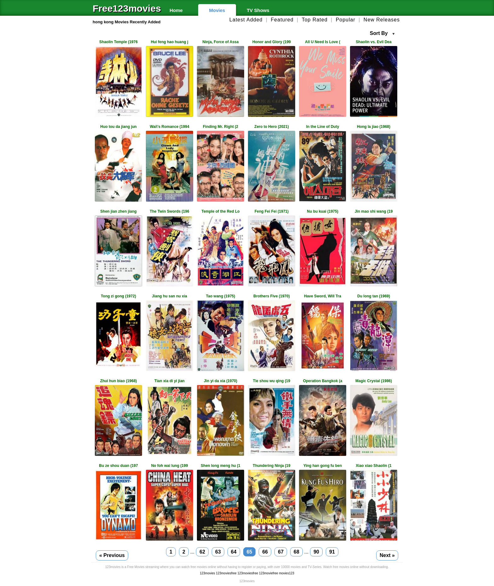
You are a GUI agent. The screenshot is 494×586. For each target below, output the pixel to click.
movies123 (286, 573)
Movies (217, 10)
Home (176, 10)
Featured (282, 19)
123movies (207, 573)
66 (265, 551)
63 (218, 551)
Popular (345, 19)
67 (281, 551)
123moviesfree (226, 573)
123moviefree (268, 573)
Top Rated (315, 19)
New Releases (382, 19)
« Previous (112, 555)
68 (296, 551)
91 (332, 551)
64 (234, 551)
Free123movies (124, 8)
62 (202, 551)
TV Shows (258, 10)
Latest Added (245, 19)
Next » (387, 555)
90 (316, 551)
